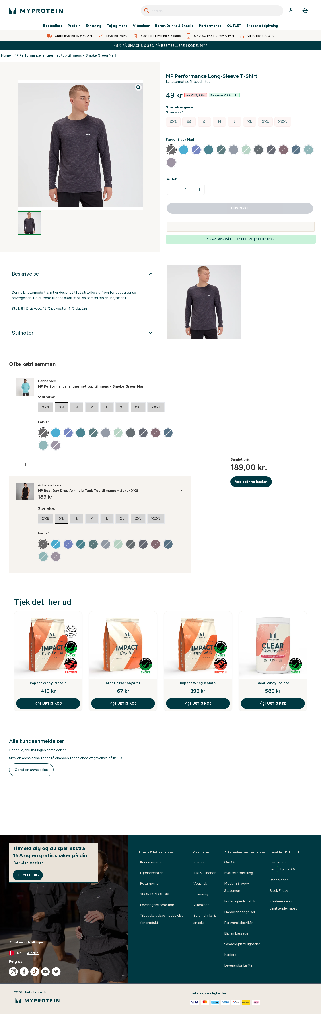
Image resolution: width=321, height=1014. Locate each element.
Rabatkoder (279, 880)
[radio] (173, 122)
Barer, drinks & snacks (204, 919)
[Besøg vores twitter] (56, 971)
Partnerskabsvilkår (238, 923)
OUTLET (234, 26)
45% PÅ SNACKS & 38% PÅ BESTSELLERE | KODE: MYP (160, 45)
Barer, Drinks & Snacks (174, 26)
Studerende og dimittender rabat (283, 904)
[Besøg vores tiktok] (34, 971)
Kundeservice (151, 862)
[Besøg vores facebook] (24, 971)
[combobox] (212, 10)
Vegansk (200, 883)
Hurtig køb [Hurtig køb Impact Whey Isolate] (198, 703)
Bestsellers (52, 26)
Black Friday (279, 890)
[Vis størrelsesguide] (180, 107)
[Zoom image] (138, 87)
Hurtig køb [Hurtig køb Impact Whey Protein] (48, 703)
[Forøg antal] (199, 189)
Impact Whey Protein (48, 683)
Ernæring (93, 26)
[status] (186, 189)
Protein (74, 26)
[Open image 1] (29, 223)
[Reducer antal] (172, 189)
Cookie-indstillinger (27, 942)
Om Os (230, 862)
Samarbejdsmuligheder (242, 944)
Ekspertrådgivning (262, 26)
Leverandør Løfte (238, 965)
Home (6, 55)
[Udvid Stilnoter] (83, 333)
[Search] (147, 10)
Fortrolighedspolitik (239, 901)
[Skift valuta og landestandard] (64, 953)
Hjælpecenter (151, 873)
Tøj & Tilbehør (204, 873)
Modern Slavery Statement (236, 887)
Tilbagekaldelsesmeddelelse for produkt (162, 919)
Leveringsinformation (157, 905)
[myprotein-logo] (36, 10)
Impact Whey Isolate (198, 683)
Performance (210, 26)
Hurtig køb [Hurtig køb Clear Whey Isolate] (272, 703)
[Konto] (291, 11)
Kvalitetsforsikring (238, 873)
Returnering (149, 883)
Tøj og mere (117, 26)
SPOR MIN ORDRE (155, 894)
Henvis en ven (284, 866)
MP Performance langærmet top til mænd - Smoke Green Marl (65, 55)
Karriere (230, 955)
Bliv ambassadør (237, 933)
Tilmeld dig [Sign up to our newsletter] (28, 875)
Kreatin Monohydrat (123, 683)
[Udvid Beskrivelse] (83, 274)
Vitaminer (141, 26)
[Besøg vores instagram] (13, 971)
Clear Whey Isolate (273, 683)
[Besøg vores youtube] (45, 971)
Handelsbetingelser (239, 912)
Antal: (172, 179)
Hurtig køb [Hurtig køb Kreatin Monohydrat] (123, 703)
